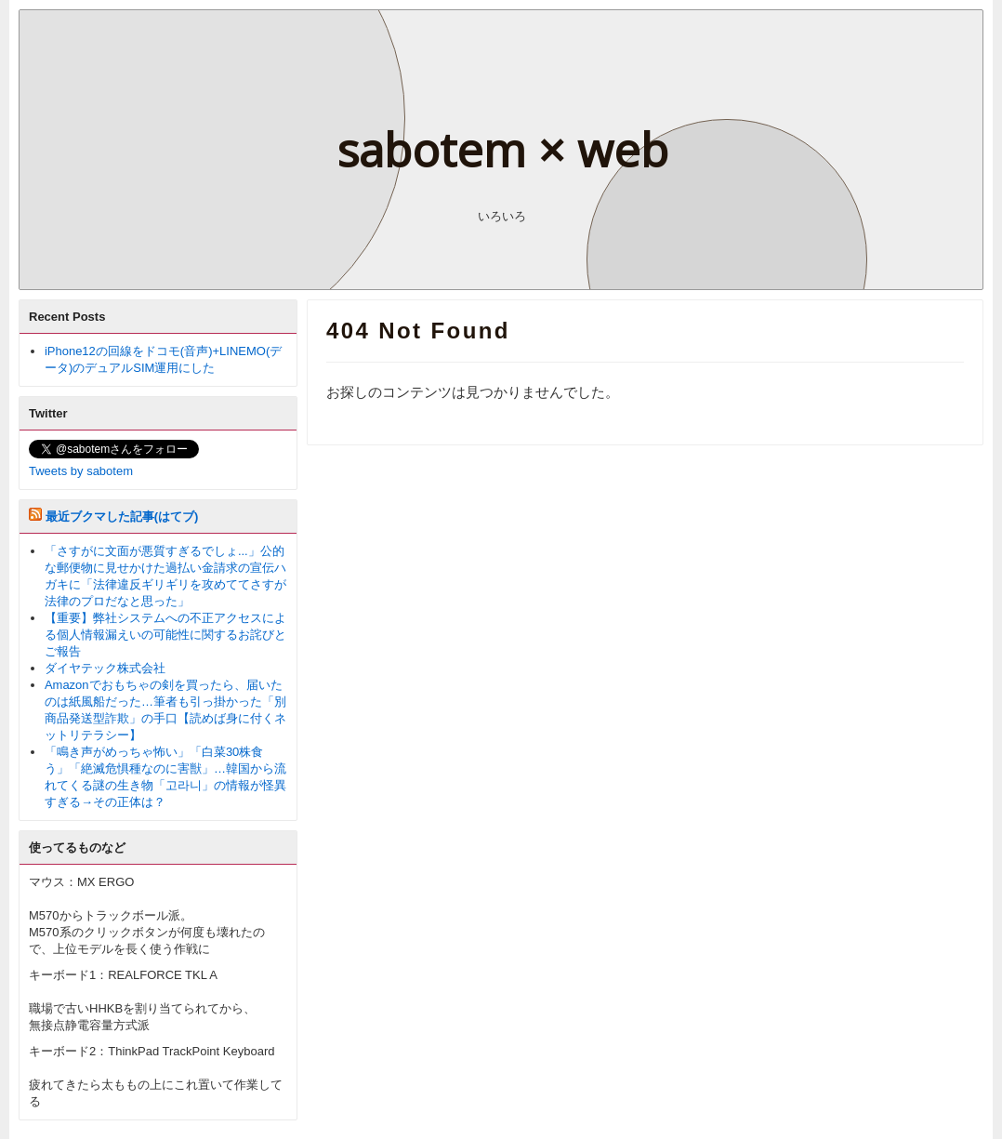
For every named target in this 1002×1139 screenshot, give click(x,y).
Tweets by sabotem (81, 471)
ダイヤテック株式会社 (105, 668)
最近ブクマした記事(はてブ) (122, 516)
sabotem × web (502, 149)
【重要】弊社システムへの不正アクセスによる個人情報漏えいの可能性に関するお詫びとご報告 (165, 634)
